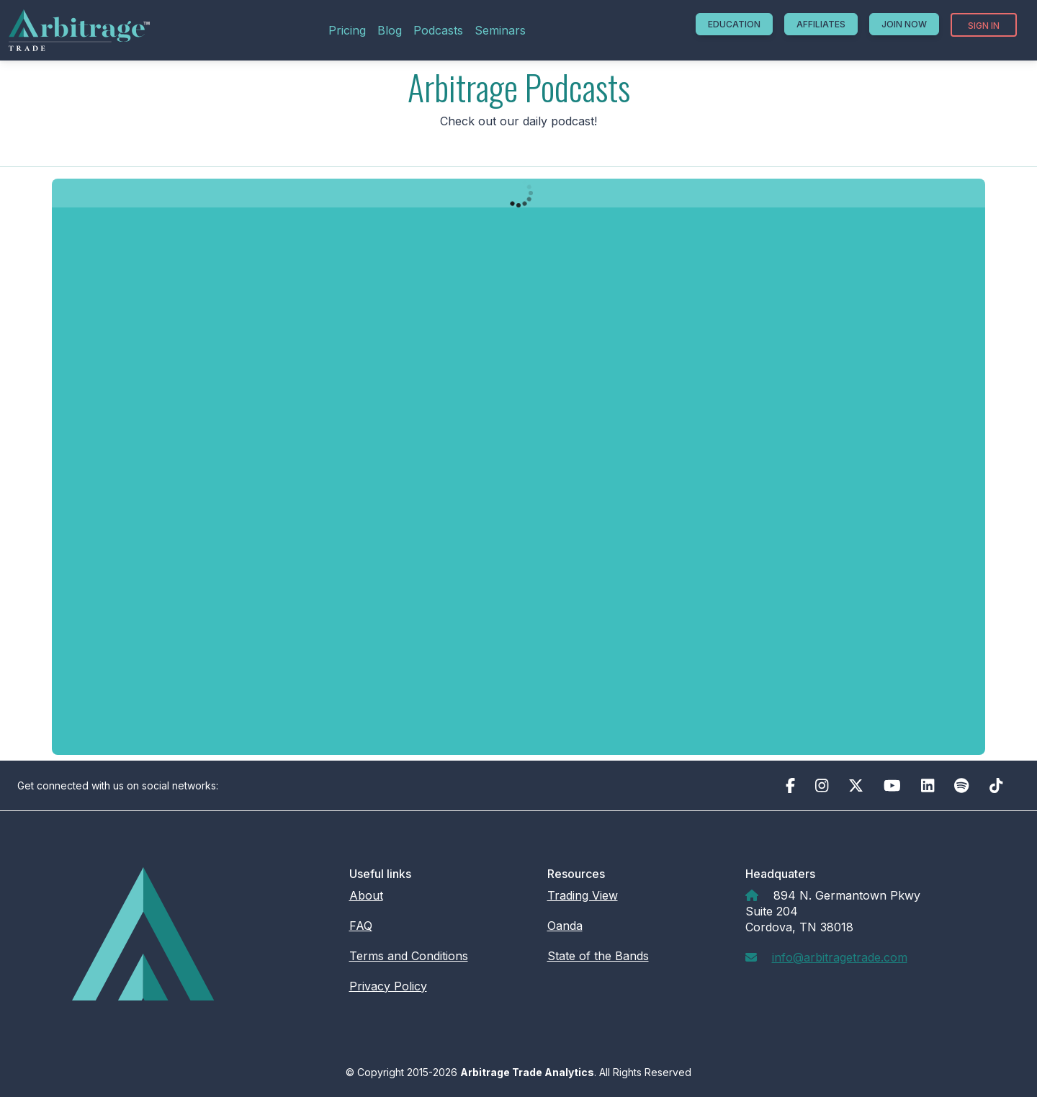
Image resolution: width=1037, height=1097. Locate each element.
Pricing (347, 30)
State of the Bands (598, 956)
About (366, 895)
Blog (389, 30)
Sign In (984, 25)
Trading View (582, 895)
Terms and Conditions (408, 956)
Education (734, 24)
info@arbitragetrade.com (839, 957)
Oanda (565, 925)
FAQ (360, 925)
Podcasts (438, 30)
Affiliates (820, 24)
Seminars (500, 30)
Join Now (904, 24)
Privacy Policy (388, 986)
